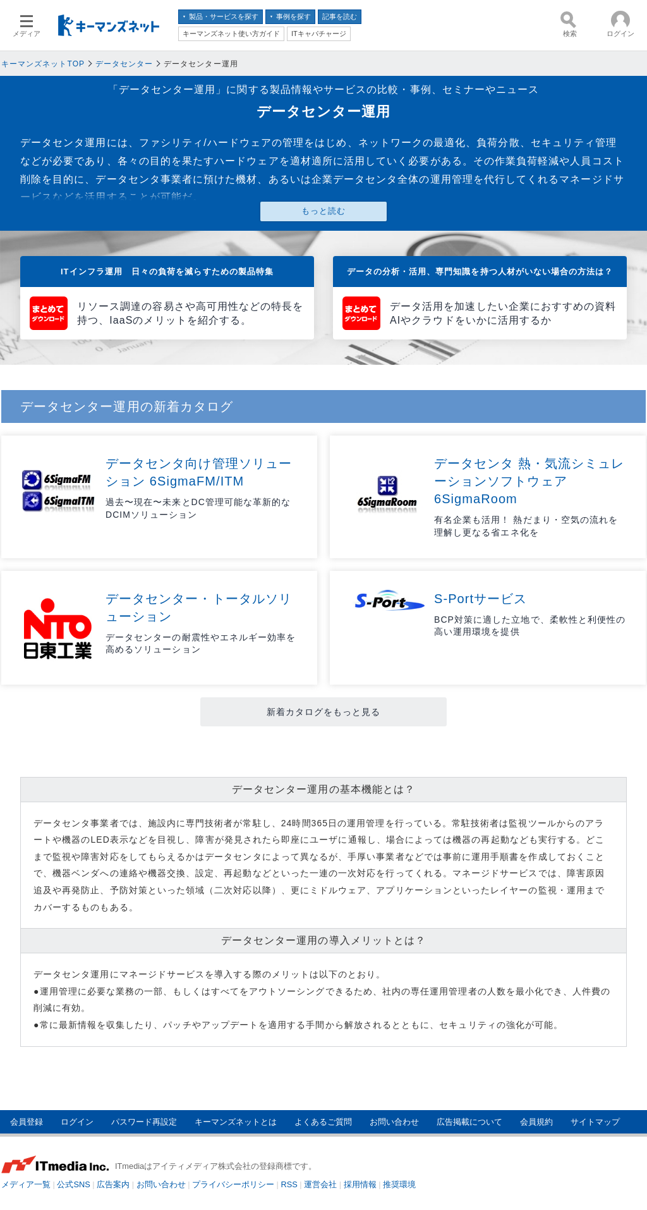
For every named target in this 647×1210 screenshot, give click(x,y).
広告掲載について (469, 1122)
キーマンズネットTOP (43, 63)
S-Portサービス (480, 599)
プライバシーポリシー (233, 1184)
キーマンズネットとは (236, 1122)
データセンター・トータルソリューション (199, 607)
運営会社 (320, 1184)
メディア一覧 (26, 1184)
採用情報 (360, 1184)
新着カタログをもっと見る (324, 712)
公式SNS (73, 1184)
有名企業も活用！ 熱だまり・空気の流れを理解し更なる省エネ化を (526, 526)
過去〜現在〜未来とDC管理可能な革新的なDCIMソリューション (198, 508)
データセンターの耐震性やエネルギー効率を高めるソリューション (201, 643)
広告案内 (113, 1184)
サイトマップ (595, 1122)
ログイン (77, 1122)
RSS (289, 1184)
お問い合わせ (394, 1122)
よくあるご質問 (323, 1122)
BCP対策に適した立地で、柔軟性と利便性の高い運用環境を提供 (530, 625)
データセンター (124, 63)
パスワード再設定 (144, 1122)
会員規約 (536, 1122)
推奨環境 (399, 1184)
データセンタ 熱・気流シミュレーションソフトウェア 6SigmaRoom (529, 481)
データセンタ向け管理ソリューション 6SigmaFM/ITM (199, 472)
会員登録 (26, 1122)
